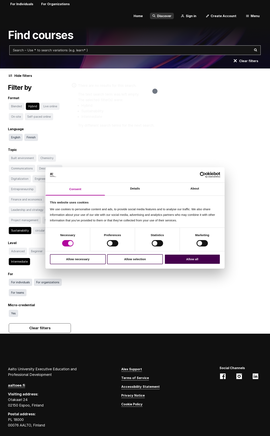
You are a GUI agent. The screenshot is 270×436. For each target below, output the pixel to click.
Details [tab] (135, 188)
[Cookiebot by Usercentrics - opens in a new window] (202, 175)
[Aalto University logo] (14, 16)
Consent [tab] (75, 189)
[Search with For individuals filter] (20, 282)
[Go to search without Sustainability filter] (20, 230)
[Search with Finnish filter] (31, 137)
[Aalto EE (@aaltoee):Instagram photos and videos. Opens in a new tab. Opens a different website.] (239, 376)
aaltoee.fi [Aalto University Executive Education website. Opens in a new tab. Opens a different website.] (16, 385)
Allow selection (135, 259)
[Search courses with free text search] (135, 50)
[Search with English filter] (16, 137)
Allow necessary (78, 259)
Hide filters (20, 75)
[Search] (255, 50)
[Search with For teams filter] (17, 292)
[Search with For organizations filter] (48, 282)
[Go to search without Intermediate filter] (19, 261)
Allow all (192, 259)
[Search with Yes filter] (13, 313)
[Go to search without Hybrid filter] (32, 106)
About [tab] (194, 188)
